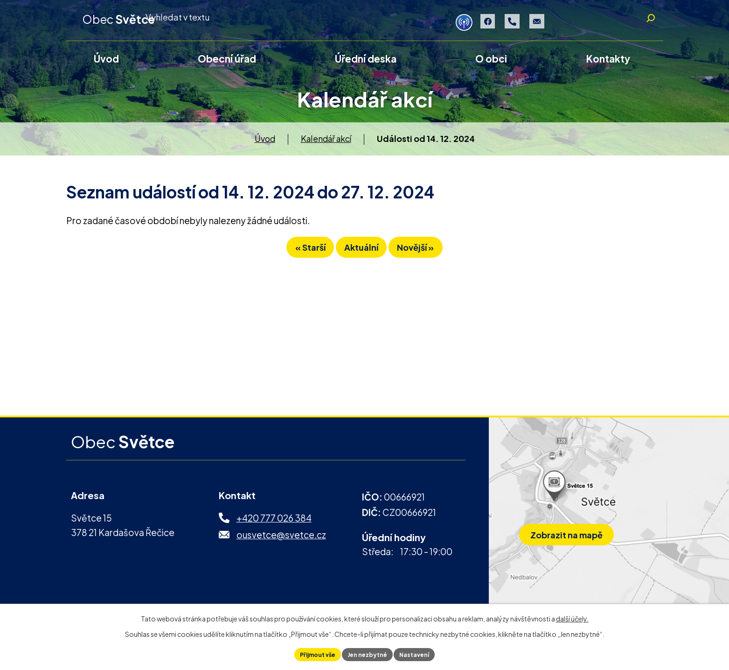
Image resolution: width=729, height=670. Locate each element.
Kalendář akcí (326, 145)
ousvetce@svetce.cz (281, 541)
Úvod (265, 145)
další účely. (572, 616)
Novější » (435, 258)
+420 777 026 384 (274, 524)
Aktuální (361, 258)
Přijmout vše (311, 653)
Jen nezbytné (368, 653)
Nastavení (421, 653)
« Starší (290, 258)
